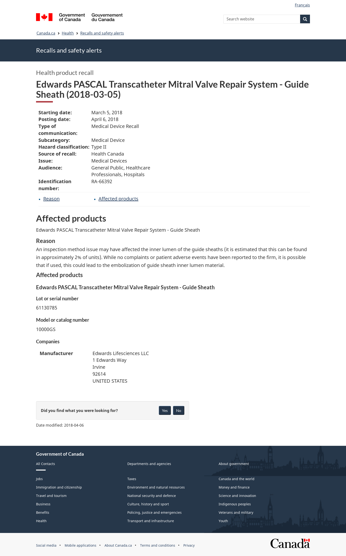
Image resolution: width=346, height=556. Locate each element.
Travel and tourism (51, 495)
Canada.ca (46, 33)
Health (68, 33)
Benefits (42, 512)
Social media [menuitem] (46, 545)
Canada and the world (236, 479)
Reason (51, 198)
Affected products (118, 198)
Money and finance (234, 487)
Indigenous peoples (235, 504)
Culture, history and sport (148, 504)
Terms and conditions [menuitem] (157, 545)
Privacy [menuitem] (189, 545)
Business (43, 504)
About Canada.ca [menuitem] (118, 545)
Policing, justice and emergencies (154, 512)
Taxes (131, 479)
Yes (165, 410)
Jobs (39, 479)
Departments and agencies (149, 463)
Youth (223, 521)
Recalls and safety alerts (102, 33)
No (178, 410)
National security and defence (151, 495)
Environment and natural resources (156, 487)
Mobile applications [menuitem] (80, 545)
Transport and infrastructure (150, 521)
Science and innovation (237, 495)
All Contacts (45, 463)
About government (234, 463)
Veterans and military (236, 512)
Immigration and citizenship (59, 487)
